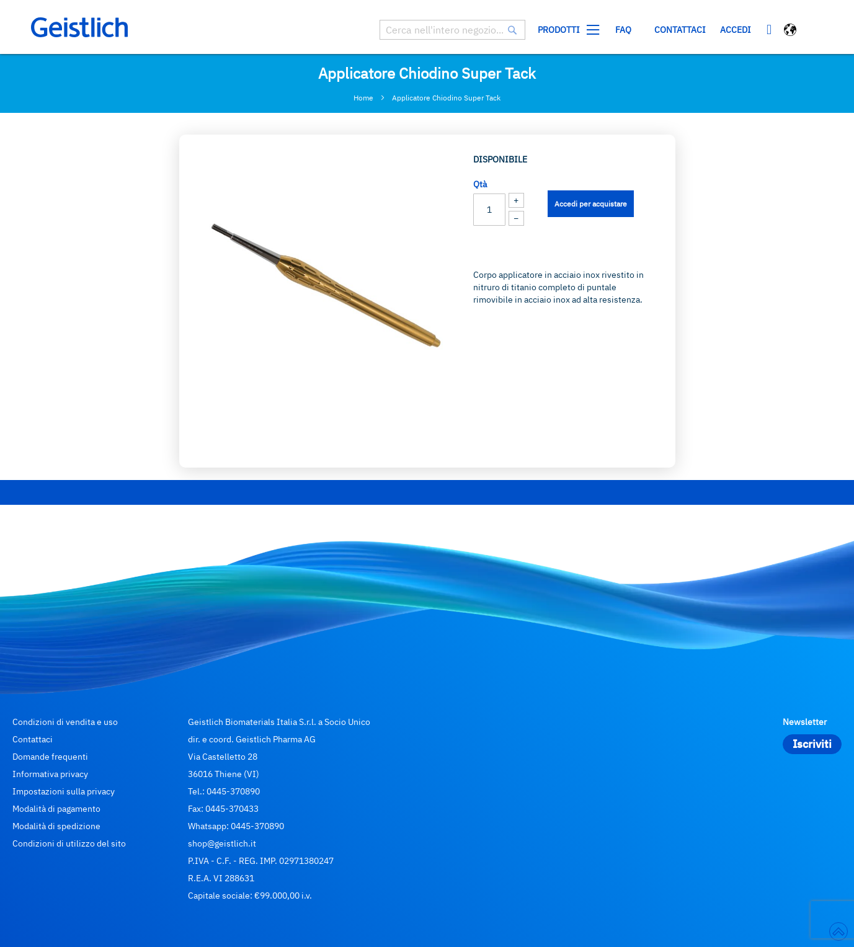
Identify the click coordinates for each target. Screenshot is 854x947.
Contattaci (32, 739)
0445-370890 (233, 791)
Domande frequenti (50, 756)
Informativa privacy (50, 774)
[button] (791, 31)
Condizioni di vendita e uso (65, 721)
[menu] (621, 30)
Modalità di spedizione (56, 826)
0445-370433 (232, 808)
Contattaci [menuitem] (680, 29)
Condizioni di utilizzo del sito (69, 843)
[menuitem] (566, 30)
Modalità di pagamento (56, 808)
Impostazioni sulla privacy (63, 791)
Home (363, 97)
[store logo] (79, 27)
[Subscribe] (812, 744)
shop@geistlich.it (222, 843)
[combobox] (452, 30)
